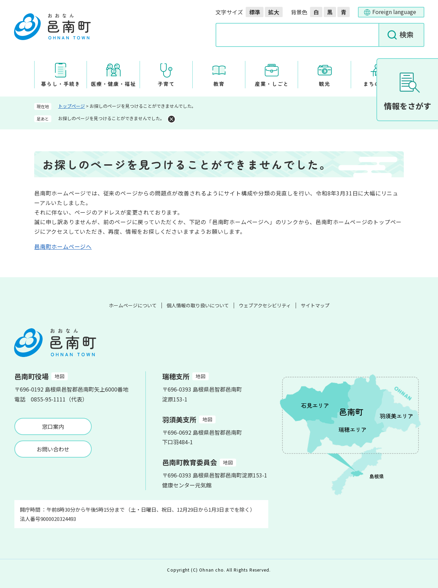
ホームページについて (133, 305)
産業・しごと (272, 83)
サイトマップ (315, 305)
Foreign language (394, 12)
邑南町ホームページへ (63, 246)
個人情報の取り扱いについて (198, 305)
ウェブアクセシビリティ (265, 305)
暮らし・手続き (60, 83)
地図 (59, 376)
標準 (254, 12)
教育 (218, 83)
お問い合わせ (53, 449)
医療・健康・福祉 (113, 83)
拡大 (273, 12)
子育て (166, 83)
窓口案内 (53, 426)
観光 (324, 83)
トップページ (71, 106)
